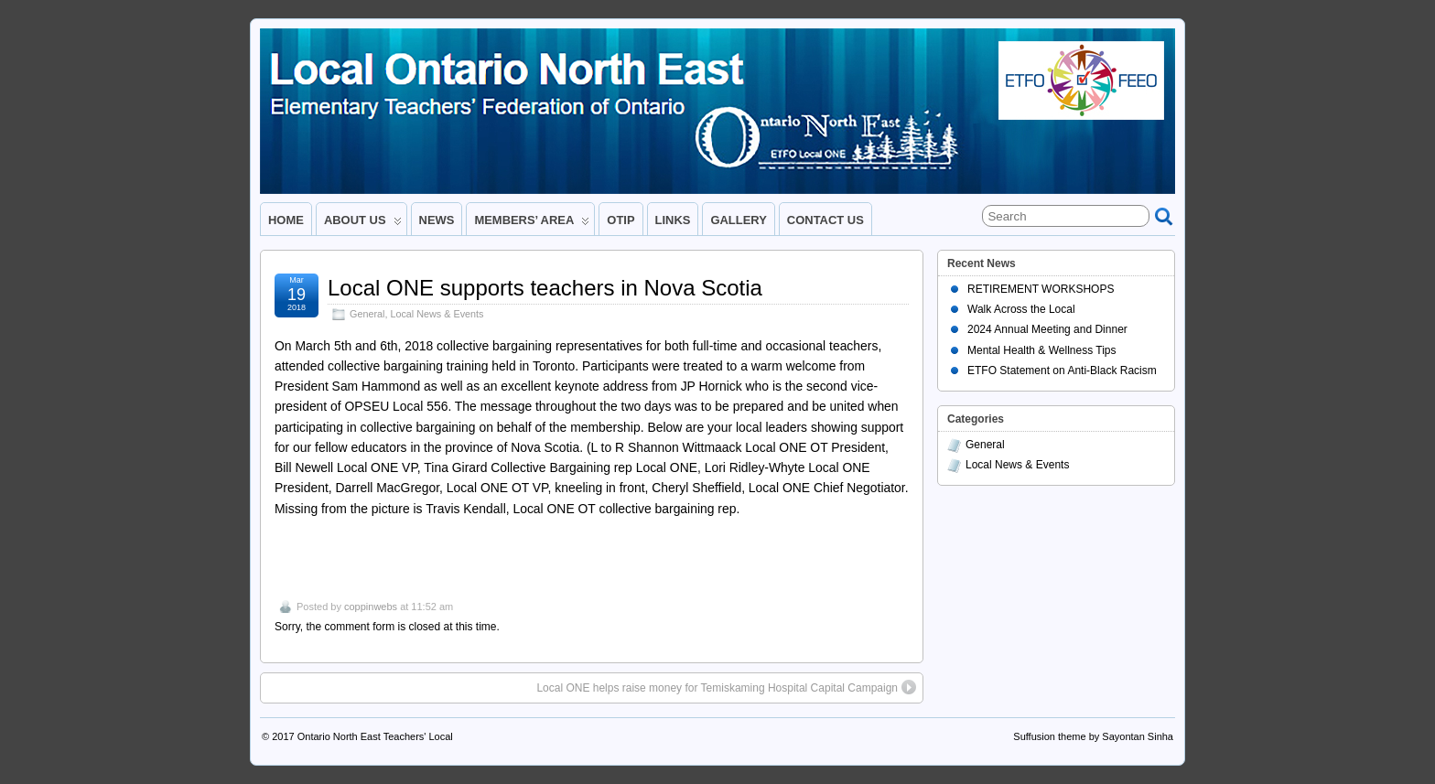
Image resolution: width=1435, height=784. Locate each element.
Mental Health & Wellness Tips (1042, 350)
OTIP (620, 220)
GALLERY (738, 220)
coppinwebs (370, 606)
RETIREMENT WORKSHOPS (1040, 289)
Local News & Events (436, 313)
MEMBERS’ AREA (531, 224)
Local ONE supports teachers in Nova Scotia (545, 287)
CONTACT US (825, 220)
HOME (286, 220)
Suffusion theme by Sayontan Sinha (1093, 736)
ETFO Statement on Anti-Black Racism (1062, 370)
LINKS (673, 220)
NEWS (437, 220)
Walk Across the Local (1021, 309)
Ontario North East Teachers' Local (375, 736)
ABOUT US (363, 224)
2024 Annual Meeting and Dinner (1047, 329)
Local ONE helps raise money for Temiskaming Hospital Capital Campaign (726, 687)
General (367, 313)
